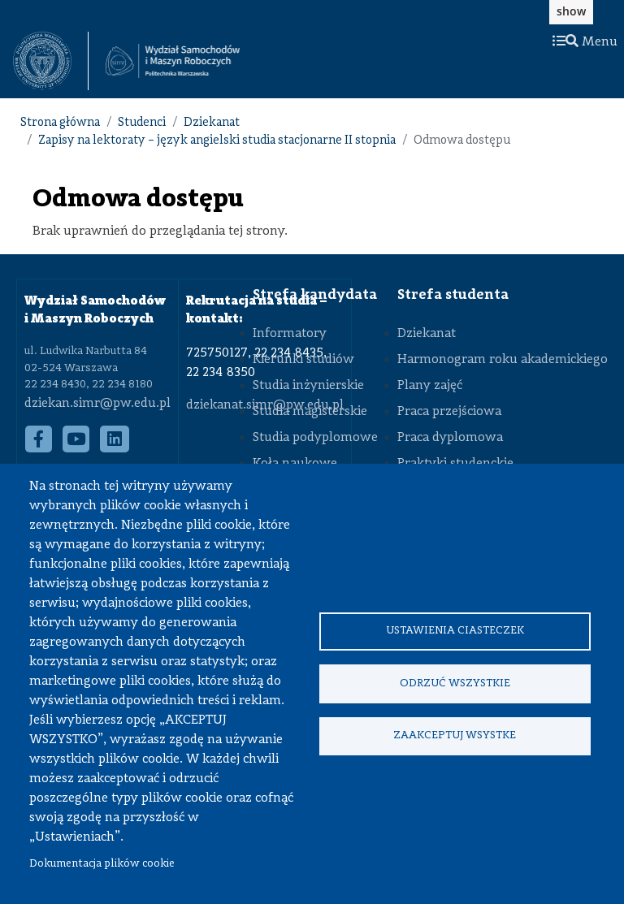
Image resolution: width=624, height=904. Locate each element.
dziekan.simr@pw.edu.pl (97, 403)
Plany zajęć (429, 385)
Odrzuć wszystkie (455, 683)
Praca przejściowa (449, 411)
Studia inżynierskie (308, 385)
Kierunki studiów (303, 359)
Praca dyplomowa (450, 437)
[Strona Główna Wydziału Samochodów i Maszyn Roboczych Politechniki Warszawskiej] (173, 61)
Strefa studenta (453, 295)
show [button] (571, 11)
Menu (585, 42)
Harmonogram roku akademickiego (502, 359)
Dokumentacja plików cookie (102, 864)
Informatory (290, 333)
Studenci (142, 123)
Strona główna (60, 123)
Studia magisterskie (310, 411)
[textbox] (51, 61)
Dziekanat (212, 123)
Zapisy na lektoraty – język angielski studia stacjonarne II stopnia (217, 141)
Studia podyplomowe (315, 437)
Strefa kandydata (315, 295)
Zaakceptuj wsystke (454, 736)
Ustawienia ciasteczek (455, 630)
